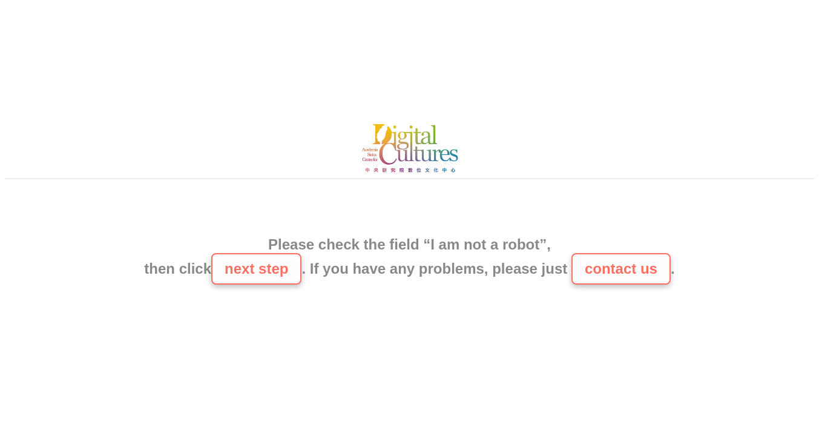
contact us (621, 268)
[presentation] (410, 209)
